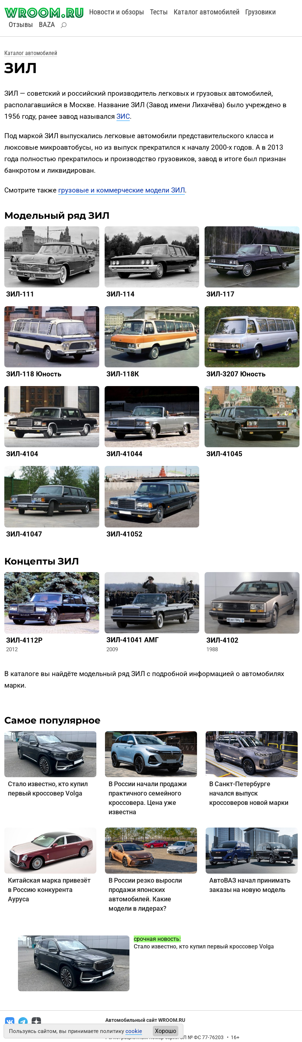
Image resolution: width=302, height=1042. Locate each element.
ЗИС (123, 116)
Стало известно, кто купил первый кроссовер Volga (204, 946)
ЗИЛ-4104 (22, 454)
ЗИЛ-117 (220, 294)
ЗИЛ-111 (20, 294)
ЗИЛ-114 (120, 294)
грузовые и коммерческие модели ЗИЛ (121, 190)
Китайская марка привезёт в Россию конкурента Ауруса (49, 889)
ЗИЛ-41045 (224, 454)
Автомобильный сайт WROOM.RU (145, 1020)
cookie (133, 1031)
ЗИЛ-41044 (124, 454)
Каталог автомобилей (206, 12)
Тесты (159, 12)
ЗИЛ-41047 (24, 534)
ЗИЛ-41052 (124, 534)
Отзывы (21, 24)
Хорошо (165, 1031)
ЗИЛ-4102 (222, 640)
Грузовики (260, 12)
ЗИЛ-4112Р (24, 640)
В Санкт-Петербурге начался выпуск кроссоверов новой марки (248, 793)
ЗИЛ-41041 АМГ (132, 640)
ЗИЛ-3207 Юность (236, 374)
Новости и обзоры (116, 12)
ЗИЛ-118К (122, 374)
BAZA (47, 24)
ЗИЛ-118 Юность (33, 374)
